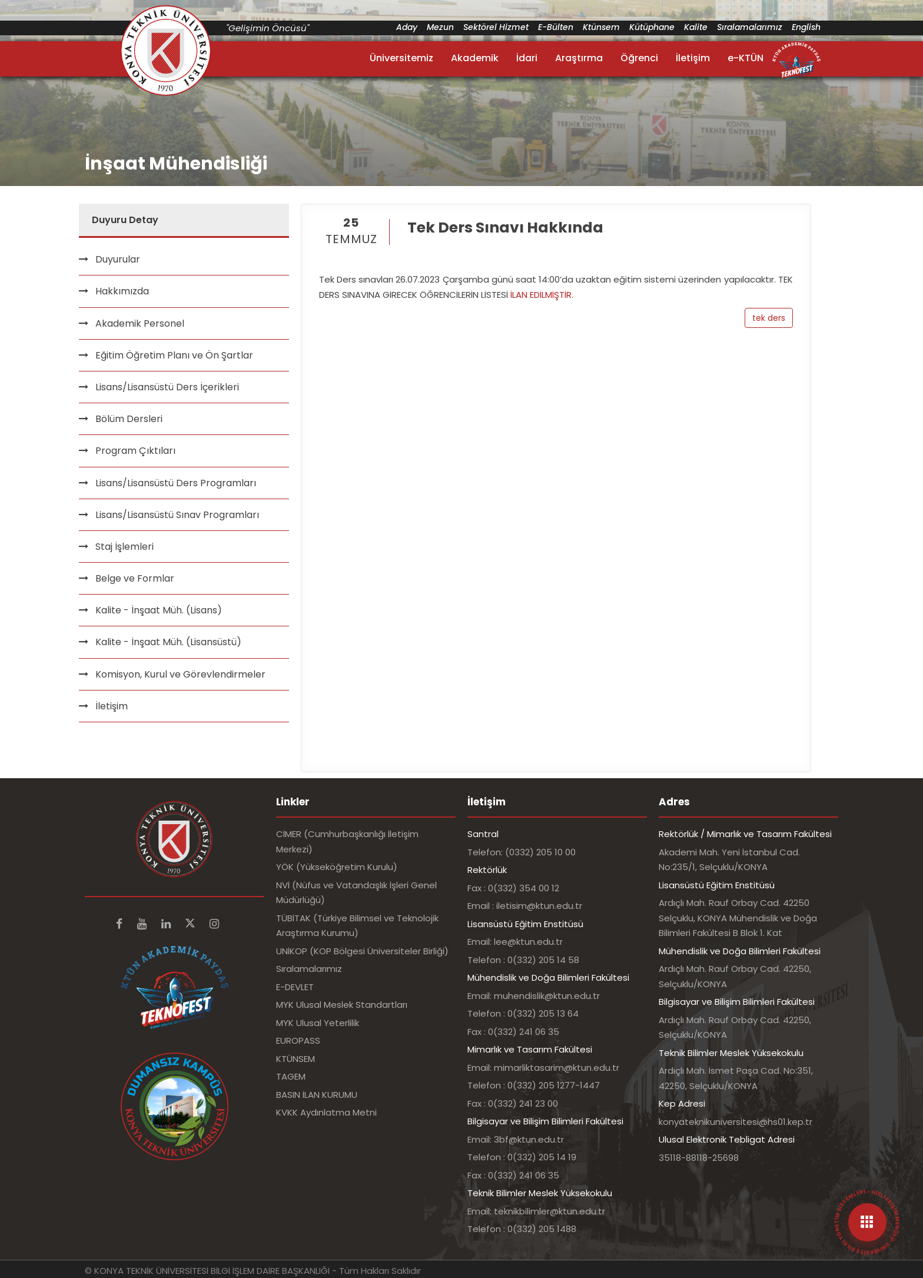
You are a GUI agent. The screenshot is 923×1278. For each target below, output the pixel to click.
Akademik (475, 58)
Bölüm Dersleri (128, 419)
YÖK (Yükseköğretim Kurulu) (336, 867)
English (806, 27)
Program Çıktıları (135, 450)
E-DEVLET (295, 987)
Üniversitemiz (401, 58)
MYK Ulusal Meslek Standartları (341, 1004)
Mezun (440, 27)
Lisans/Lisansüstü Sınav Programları (177, 515)
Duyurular (117, 259)
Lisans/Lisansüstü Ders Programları (175, 483)
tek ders (768, 318)
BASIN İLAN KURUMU (316, 1094)
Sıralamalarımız (749, 27)
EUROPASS (298, 1040)
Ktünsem (601, 27)
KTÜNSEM (295, 1059)
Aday (406, 27)
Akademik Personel (139, 323)
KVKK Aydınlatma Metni (326, 1112)
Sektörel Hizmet (496, 27)
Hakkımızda (122, 291)
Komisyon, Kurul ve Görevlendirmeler (180, 674)
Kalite (696, 27)
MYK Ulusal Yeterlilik (317, 1023)
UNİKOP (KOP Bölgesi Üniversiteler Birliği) (362, 951)
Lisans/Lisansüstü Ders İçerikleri (167, 387)
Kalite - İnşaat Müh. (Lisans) (158, 610)
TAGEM (291, 1076)
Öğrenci (639, 58)
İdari (526, 58)
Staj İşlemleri (124, 546)
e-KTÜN (745, 58)
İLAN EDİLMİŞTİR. (541, 294)
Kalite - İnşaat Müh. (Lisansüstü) (168, 642)
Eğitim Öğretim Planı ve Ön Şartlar (174, 355)
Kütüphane (652, 27)
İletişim (693, 58)
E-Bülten (555, 27)
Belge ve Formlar (134, 578)
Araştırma (579, 58)
